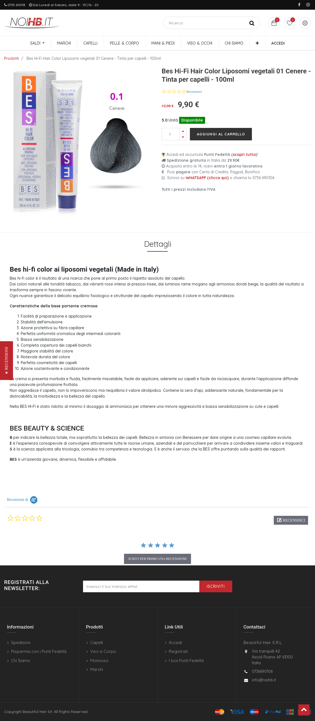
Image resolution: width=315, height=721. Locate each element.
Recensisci (194, 91)
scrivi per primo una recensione (157, 559)
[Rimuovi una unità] (183, 137)
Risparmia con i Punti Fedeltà (38, 651)
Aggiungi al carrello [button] (221, 134)
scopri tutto (244, 154)
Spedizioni (20, 642)
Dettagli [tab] (157, 244)
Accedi (175, 642)
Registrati (178, 651)
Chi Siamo (20, 660)
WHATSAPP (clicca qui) (207, 177)
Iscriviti (216, 586)
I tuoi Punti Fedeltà (186, 660)
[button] (257, 43)
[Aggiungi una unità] (183, 131)
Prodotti (11, 58)
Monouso (99, 660)
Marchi (96, 669)
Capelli (96, 642)
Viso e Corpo (103, 651)
